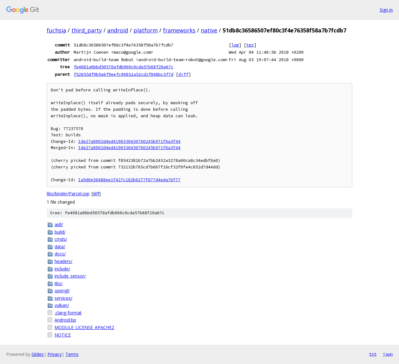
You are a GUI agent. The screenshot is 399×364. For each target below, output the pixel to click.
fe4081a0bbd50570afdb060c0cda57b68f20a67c (123, 67)
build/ (60, 232)
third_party (86, 30)
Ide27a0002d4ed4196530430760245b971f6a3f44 (129, 141)
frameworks (179, 30)
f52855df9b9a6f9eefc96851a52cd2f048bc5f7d (123, 74)
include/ (62, 269)
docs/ (60, 254)
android (117, 30)
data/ (60, 247)
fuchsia (56, 30)
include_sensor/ (70, 276)
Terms (72, 354)
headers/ (63, 261)
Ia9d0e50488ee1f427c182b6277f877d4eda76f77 (129, 179)
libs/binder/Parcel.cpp (68, 194)
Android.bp (65, 320)
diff (183, 74)
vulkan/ (62, 305)
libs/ (59, 283)
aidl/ (59, 224)
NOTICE (63, 335)
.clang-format (68, 313)
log (235, 45)
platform (145, 30)
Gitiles (37, 354)
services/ (63, 298)
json (388, 354)
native (209, 30)
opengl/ (62, 291)
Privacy (54, 354)
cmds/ (61, 239)
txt (373, 354)
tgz (250, 45)
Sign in (386, 10)
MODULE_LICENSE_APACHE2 (84, 327)
